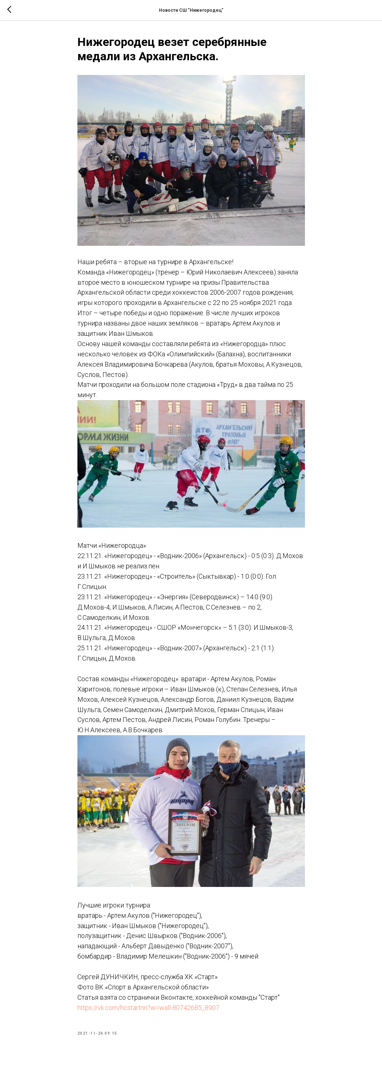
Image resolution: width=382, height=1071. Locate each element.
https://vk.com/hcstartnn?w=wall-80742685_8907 (148, 1007)
